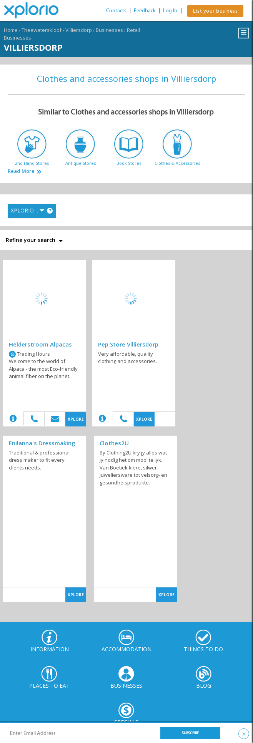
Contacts (116, 10)
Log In (170, 10)
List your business (215, 11)
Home (11, 30)
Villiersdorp (78, 30)
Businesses (109, 30)
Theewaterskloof (42, 30)
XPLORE (76, 419)
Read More (21, 171)
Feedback (145, 10)
